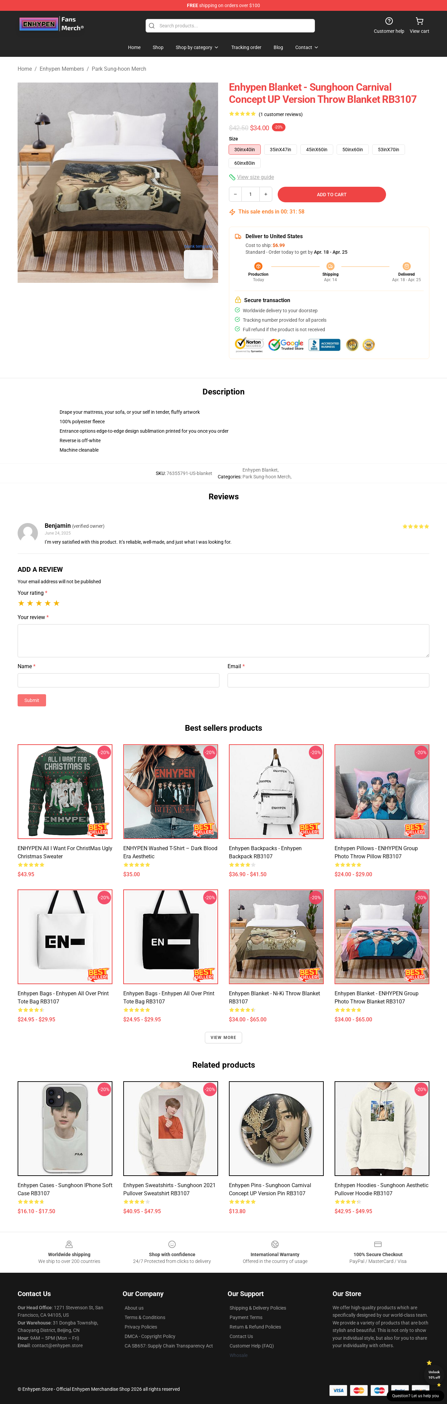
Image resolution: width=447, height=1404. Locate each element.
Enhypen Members (62, 69)
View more (224, 1037)
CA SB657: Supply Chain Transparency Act (169, 1346)
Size (233, 138)
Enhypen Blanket (260, 470)
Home (25, 69)
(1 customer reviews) (281, 114)
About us (134, 1308)
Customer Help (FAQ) (252, 1346)
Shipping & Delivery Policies (258, 1308)
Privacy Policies (141, 1327)
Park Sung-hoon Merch (119, 69)
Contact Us (241, 1336)
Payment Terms (246, 1317)
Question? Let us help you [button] (415, 1396)
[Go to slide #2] (135, 299)
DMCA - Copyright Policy (150, 1336)
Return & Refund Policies (255, 1327)
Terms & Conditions (145, 1317)
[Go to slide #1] (100, 299)
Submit (31, 700)
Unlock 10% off (434, 1374)
